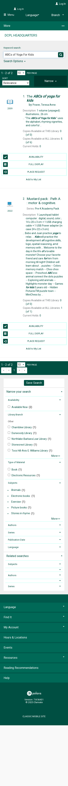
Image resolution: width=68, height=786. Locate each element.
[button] (50, 81)
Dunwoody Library (22, 433)
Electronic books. (20, 496)
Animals (16, 490)
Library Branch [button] (15, 414)
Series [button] (11, 532)
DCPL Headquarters (21, 35)
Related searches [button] (17, 556)
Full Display (23, 164)
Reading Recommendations (21, 668)
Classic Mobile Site (34, 716)
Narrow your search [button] (18, 391)
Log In (62, 3)
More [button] (34, 26)
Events (8, 647)
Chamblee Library (22, 427)
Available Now (20, 407)
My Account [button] (34, 627)
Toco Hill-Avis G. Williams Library (30, 450)
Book (15, 469)
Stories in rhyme (20, 513)
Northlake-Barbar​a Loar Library (29, 438)
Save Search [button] (34, 383)
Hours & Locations (15, 637)
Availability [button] (13, 400)
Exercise (16, 501)
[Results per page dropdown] (21, 73)
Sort (5, 78)
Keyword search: (13, 47)
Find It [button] (34, 617)
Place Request (24, 172)
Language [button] (13, 547)
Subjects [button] (12, 482)
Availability (23, 157)
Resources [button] (34, 657)
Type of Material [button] (16, 462)
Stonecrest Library (22, 444)
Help (7, 678)
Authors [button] (12, 525)
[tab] (50, 81)
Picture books (19, 507)
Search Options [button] (15, 61)
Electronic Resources (24, 475)
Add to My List (33, 179)
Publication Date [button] (16, 539)
